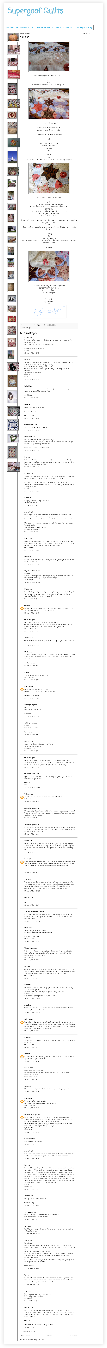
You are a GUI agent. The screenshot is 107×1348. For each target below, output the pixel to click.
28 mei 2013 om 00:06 (32, 1327)
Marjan (26, 672)
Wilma (26, 1240)
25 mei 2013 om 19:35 (31, 467)
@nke (26, 605)
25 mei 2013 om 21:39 (31, 717)
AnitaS (26, 1005)
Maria (26, 1038)
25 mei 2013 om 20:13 (31, 599)
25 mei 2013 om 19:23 (31, 398)
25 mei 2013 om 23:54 (31, 873)
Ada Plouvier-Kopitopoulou (33, 912)
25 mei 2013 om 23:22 (31, 852)
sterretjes (28, 328)
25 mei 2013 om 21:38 (31, 698)
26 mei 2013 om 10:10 (31, 1031)
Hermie (26, 841)
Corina (26, 1226)
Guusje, (26, 1086)
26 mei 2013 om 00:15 (31, 905)
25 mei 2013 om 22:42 (31, 834)
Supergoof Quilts (35, 11)
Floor (26, 360)
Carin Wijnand (29, 425)
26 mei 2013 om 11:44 (31, 1132)
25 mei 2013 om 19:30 (31, 451)
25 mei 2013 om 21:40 (31, 735)
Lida (25, 1165)
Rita (25, 457)
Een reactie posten (29, 1332)
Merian (26, 337)
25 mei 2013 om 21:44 (31, 751)
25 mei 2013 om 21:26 (31, 645)
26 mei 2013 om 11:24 (31, 1092)
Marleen (27, 652)
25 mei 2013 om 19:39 (31, 491)
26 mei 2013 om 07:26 (32, 921)
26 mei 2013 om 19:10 (31, 1220)
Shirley (26, 557)
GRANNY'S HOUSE (30, 774)
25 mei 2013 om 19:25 (31, 418)
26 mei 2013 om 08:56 (32, 978)
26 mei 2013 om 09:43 (32, 999)
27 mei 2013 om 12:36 (31, 1285)
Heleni (26, 859)
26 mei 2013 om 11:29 (31, 1108)
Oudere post (73, 1336)
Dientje (26, 539)
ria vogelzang (28, 1212)
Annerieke (27, 638)
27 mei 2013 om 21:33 (31, 1301)
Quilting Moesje (29, 705)
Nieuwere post (25, 1336)
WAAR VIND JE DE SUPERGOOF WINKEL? (55, 27)
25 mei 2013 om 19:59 (31, 550)
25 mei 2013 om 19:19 (31, 380)
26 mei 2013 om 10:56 (31, 1061)
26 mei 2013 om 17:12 (31, 1189)
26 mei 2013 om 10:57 (31, 1080)
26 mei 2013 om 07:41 (31, 942)
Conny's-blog (28, 620)
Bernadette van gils (31, 1115)
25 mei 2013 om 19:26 (31, 430)
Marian (26, 589)
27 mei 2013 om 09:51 (31, 1269)
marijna (27, 879)
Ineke (26, 404)
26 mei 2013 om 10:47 (31, 1047)
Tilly (25, 1275)
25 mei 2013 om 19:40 (31, 505)
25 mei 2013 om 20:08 (32, 583)
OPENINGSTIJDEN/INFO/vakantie (19, 27)
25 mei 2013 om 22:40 (31, 818)
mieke (26, 1291)
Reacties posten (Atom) (38, 1339)
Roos (26, 967)
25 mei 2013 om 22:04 (31, 767)
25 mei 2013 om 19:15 (31, 353)
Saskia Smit (28, 1139)
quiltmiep (27, 1019)
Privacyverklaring (84, 27)
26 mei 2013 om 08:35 (32, 960)
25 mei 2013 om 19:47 (31, 532)
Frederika (27, 1068)
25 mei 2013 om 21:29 (31, 666)
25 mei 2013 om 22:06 (32, 788)
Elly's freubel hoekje (31, 571)
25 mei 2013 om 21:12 (31, 631)
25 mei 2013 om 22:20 (31, 802)
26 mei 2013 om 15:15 (31, 1145)
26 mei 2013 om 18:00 (31, 1205)
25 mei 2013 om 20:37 (31, 613)
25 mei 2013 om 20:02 (32, 564)
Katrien (27, 498)
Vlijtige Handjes (29, 948)
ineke (26, 1054)
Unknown (27, 687)
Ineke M (27, 386)
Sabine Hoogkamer (30, 808)
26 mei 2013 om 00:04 (32, 891)
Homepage (49, 1336)
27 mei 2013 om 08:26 (32, 1234)
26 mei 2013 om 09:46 (32, 1013)
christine (27, 473)
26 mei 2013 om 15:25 (31, 1159)
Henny (26, 985)
